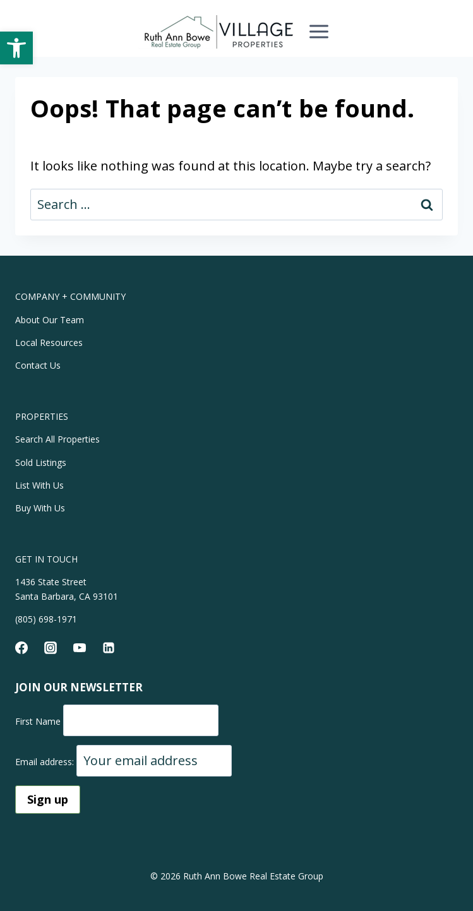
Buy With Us (40, 508)
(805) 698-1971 (46, 619)
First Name (38, 721)
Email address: (45, 762)
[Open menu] (318, 31)
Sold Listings (40, 462)
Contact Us (38, 365)
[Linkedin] (108, 647)
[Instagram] (50, 647)
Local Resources (49, 342)
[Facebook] (21, 647)
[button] (16, 48)
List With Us (39, 485)
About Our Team (49, 320)
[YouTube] (79, 647)
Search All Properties (57, 439)
